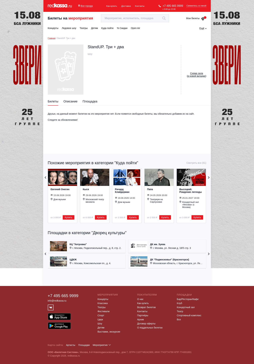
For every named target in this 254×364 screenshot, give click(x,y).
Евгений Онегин (60, 189)
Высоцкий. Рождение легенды (190, 190)
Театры (102, 307)
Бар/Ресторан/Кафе (188, 299)
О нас (140, 299)
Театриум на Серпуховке (155, 200)
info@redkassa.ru (57, 300)
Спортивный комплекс (189, 315)
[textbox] (135, 18)
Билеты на (70, 18)
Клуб (179, 303)
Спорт (101, 315)
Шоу (100, 323)
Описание (70, 101)
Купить (68, 217)
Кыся (86, 189)
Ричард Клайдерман (122, 190)
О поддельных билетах (150, 327)
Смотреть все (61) (196, 163)
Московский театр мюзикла (93, 200)
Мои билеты (195, 18)
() (196, 74)
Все (179, 319)
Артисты (70, 345)
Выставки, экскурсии (109, 331)
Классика (103, 303)
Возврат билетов (146, 307)
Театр (180, 311)
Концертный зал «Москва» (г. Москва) (189, 204)
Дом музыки (58, 199)
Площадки (84, 345)
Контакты (140, 6)
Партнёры (142, 315)
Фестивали (104, 311)
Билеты (53, 101)
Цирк (100, 319)
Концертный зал (186, 307)
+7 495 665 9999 (173, 5)
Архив (140, 319)
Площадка (90, 101)
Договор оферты (146, 323)
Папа (150, 189)
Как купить (111, 6)
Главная (52, 38)
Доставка (126, 6)
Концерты (103, 299)
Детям (101, 327)
